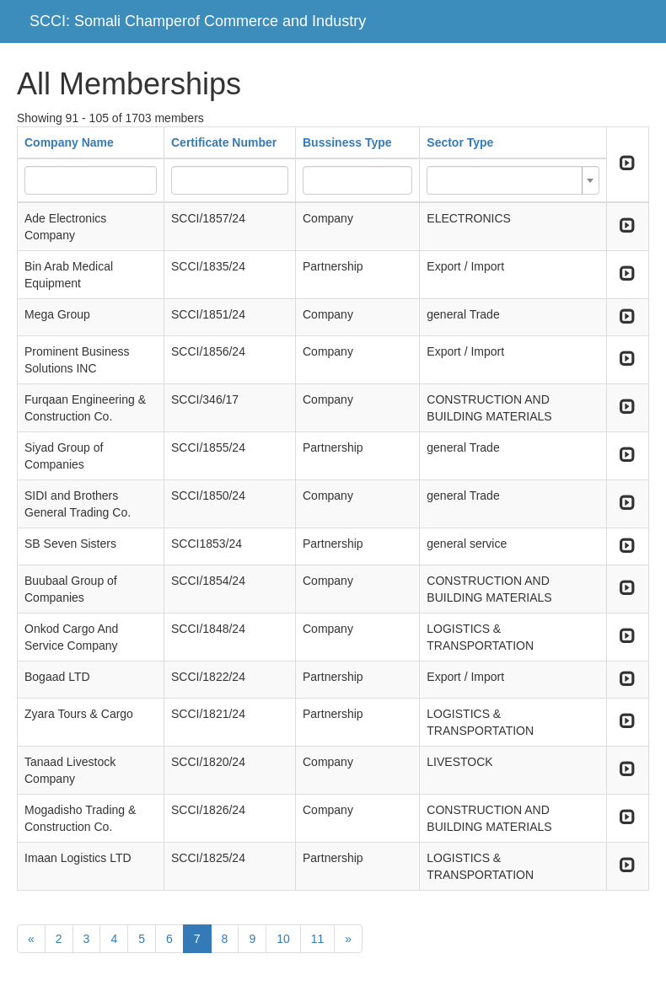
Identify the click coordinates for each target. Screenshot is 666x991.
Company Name (69, 142)
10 (283, 938)
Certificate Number (224, 142)
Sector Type (460, 142)
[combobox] (513, 180)
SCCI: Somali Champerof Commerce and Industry (198, 21)
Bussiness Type (347, 142)
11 (318, 938)
